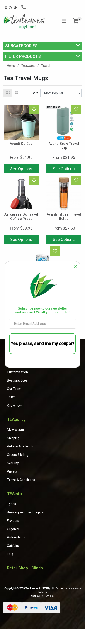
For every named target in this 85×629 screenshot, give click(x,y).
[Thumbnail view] (7, 93)
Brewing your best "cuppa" (26, 512)
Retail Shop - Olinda (25, 568)
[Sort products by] (61, 93)
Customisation (17, 372)
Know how (14, 405)
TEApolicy (16, 419)
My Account (15, 429)
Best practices (17, 380)
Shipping (13, 438)
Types (11, 504)
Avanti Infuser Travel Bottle (64, 216)
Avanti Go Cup (21, 144)
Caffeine (13, 545)
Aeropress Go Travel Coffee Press (21, 216)
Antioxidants (16, 537)
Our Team (14, 389)
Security (13, 463)
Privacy (12, 471)
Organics (13, 529)
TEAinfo (14, 493)
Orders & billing (17, 455)
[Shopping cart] (76, 21)
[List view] (16, 93)
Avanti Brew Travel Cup (64, 146)
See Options (21, 168)
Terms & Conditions (21, 480)
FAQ (10, 554)
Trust (11, 397)
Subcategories (21, 45)
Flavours (13, 520)
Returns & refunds (20, 446)
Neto (44, 592)
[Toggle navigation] (64, 21)
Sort (35, 93)
